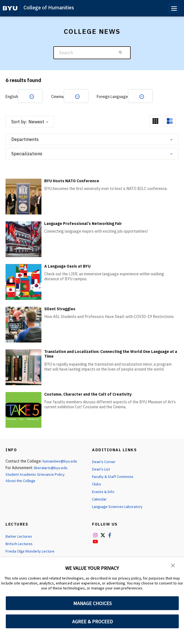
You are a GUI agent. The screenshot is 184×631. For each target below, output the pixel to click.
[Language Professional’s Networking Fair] (23, 239)
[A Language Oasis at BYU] (23, 282)
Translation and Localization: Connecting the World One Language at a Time (110, 354)
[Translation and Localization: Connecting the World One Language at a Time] (23, 367)
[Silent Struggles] (23, 324)
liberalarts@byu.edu (51, 468)
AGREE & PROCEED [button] (92, 621)
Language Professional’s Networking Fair (83, 223)
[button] (173, 565)
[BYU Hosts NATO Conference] (23, 196)
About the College (21, 481)
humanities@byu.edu (60, 461)
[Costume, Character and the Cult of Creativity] (23, 410)
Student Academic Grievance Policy (36, 474)
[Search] (92, 52)
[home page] (10, 8)
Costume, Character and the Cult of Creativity (88, 394)
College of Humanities (48, 7)
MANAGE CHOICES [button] (92, 603)
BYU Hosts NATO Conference (71, 181)
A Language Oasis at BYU (67, 266)
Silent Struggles (59, 309)
